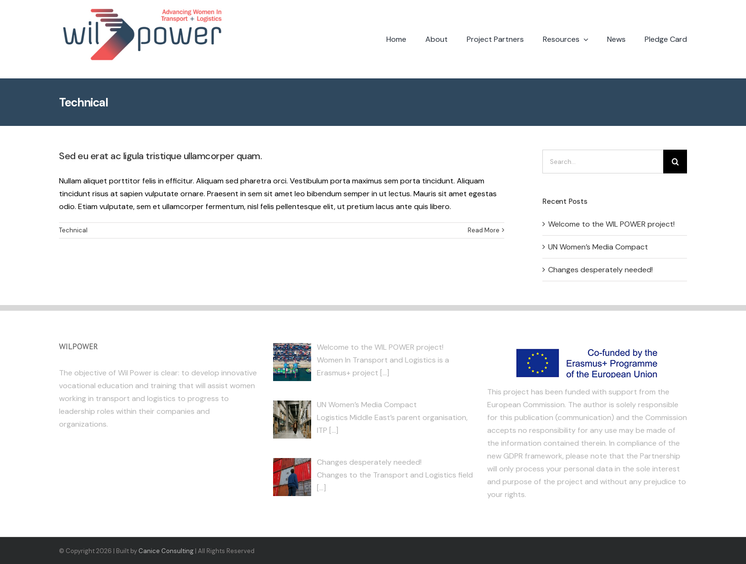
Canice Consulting (166, 551)
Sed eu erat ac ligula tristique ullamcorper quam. (160, 156)
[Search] (675, 161)
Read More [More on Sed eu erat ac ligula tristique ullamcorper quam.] (484, 230)
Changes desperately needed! (600, 270)
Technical (73, 230)
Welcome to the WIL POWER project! (611, 224)
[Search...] (602, 161)
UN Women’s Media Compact (598, 247)
